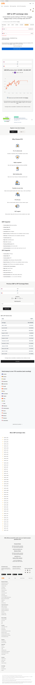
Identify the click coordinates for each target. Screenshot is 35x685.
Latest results (3, 660)
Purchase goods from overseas (5, 635)
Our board (2, 667)
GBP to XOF (6, 528)
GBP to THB (6, 511)
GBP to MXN (6, 481)
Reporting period (17, 301)
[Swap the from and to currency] (17, 64)
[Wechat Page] (25, 572)
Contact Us (3, 647)
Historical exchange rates (5, 610)
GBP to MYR (6, 483)
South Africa (5, 383)
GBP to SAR (6, 502)
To (2, 31)
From (2, 26)
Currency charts (3, 613)
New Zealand (5, 393)
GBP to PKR (6, 498)
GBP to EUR (6, 458)
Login (30, 3)
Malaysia (4, 415)
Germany (4, 376)
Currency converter (4, 607)
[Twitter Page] (30, 570)
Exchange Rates (6, 6)
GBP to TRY (6, 515)
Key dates (2, 661)
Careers (2, 670)
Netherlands (5, 381)
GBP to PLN (6, 500)
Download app (3, 629)
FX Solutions (3, 587)
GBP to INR (6, 471)
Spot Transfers (3, 588)
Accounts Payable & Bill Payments (6, 597)
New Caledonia (12, 266)
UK (10, 237)
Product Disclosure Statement (5, 651)
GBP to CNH (6, 448)
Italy (4, 391)
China (4, 398)
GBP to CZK (6, 452)
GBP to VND (6, 521)
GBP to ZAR (6, 530)
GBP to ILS (6, 469)
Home (2, 6)
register (20, 102)
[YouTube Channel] (27, 572)
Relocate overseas (4, 632)
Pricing (2, 601)
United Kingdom (6, 408)
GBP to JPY (6, 473)
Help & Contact (22, 578)
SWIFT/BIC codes (3, 614)
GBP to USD (6, 519)
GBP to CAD (6, 443)
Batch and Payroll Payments (5, 598)
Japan (4, 403)
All (22, 72)
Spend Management (4, 595)
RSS (2, 623)
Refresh (18, 21)
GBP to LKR (6, 477)
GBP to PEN (6, 492)
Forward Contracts (4, 590)
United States (5, 420)
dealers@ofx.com (17, 556)
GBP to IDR (6, 467)
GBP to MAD (6, 479)
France (4, 410)
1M (17, 72)
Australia (4, 374)
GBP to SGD (6, 509)
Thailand (4, 396)
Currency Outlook (3, 619)
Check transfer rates (4, 626)
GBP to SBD (6, 504)
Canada (4, 386)
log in (24, 102)
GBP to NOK (6, 485)
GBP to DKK (6, 454)
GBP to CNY (6, 450)
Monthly (18, 298)
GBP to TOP (6, 513)
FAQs (15, 578)
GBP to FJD (6, 460)
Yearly (22, 298)
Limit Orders (3, 591)
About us (2, 645)
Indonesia (5, 413)
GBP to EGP (6, 456)
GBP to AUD (6, 439)
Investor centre (3, 658)
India (4, 400)
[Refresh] (2, 21)
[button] (8, 25)
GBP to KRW (6, 475)
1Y (18, 72)
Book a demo (30, 578)
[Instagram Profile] (30, 572)
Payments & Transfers (4, 584)
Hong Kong (5, 388)
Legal (2, 648)
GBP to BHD (6, 441)
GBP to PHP (6, 496)
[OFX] (3, 3)
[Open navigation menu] (33, 3)
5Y (20, 72)
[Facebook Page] (25, 570)
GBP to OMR (6, 490)
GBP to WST (6, 526)
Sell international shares (4, 636)
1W (15, 72)
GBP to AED (6, 437)
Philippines (5, 405)
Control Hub (3, 594)
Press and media (3, 642)
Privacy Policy (3, 654)
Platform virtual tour (4, 606)
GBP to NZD (6, 488)
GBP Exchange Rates (13, 6)
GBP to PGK (6, 494)
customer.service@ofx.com (17, 549)
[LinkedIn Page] (27, 570)
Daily (13, 298)
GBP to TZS (6, 517)
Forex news (3, 620)
